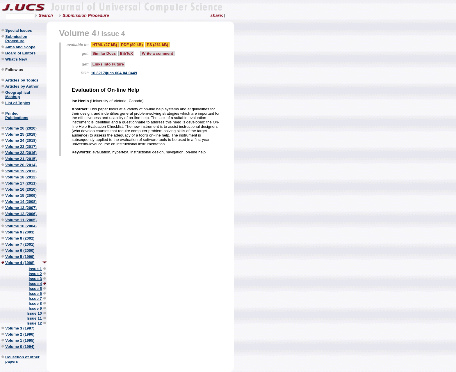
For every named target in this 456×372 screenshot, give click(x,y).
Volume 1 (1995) (20, 340)
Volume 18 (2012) (21, 177)
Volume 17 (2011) (21, 183)
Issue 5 (35, 288)
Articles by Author (22, 86)
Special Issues (18, 30)
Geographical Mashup (17, 94)
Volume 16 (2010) (21, 189)
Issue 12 (34, 323)
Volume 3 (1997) (20, 328)
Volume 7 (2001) (20, 244)
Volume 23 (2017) (21, 146)
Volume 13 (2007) (21, 208)
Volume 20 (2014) (21, 165)
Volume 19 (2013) (21, 171)
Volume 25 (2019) (21, 134)
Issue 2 (35, 274)
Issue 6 (35, 293)
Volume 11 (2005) (21, 220)
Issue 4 (35, 283)
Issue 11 (34, 318)
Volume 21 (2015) (21, 159)
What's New (16, 59)
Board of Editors (20, 53)
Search (46, 15)
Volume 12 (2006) (21, 214)
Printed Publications (16, 115)
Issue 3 (35, 279)
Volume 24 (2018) (21, 140)
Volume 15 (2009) (21, 195)
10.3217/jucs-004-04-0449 (114, 73)
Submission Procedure (86, 15)
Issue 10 (34, 313)
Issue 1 (35, 269)
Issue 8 (35, 303)
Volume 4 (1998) (20, 263)
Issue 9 (35, 308)
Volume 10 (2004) (21, 226)
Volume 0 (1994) (20, 346)
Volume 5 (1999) (20, 256)
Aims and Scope (20, 47)
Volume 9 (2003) (20, 232)
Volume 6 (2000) (20, 250)
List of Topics (17, 103)
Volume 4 (77, 33)
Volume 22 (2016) (21, 152)
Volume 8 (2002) (20, 238)
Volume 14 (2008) (21, 201)
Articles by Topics (21, 80)
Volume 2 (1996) (20, 334)
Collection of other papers (22, 359)
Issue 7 (35, 298)
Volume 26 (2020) (21, 128)
